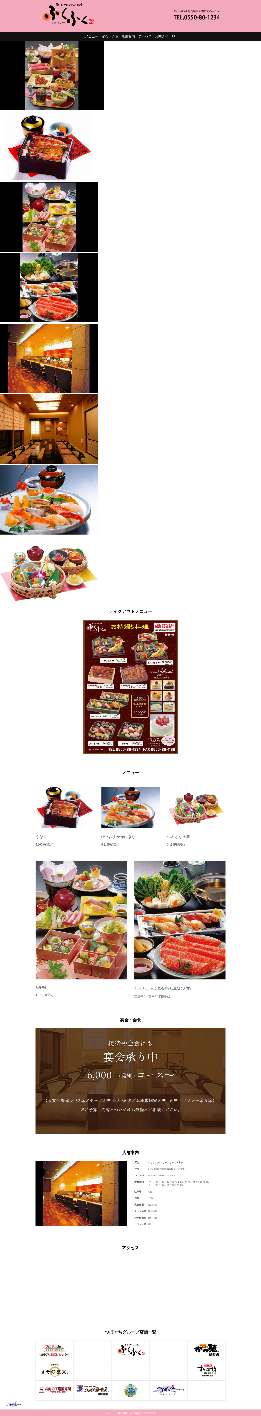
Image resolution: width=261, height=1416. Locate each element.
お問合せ (161, 36)
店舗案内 (128, 36)
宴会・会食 (110, 36)
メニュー (91, 36)
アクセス (145, 36)
